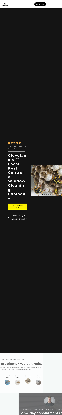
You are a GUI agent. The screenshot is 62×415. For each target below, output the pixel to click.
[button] (27, 4)
